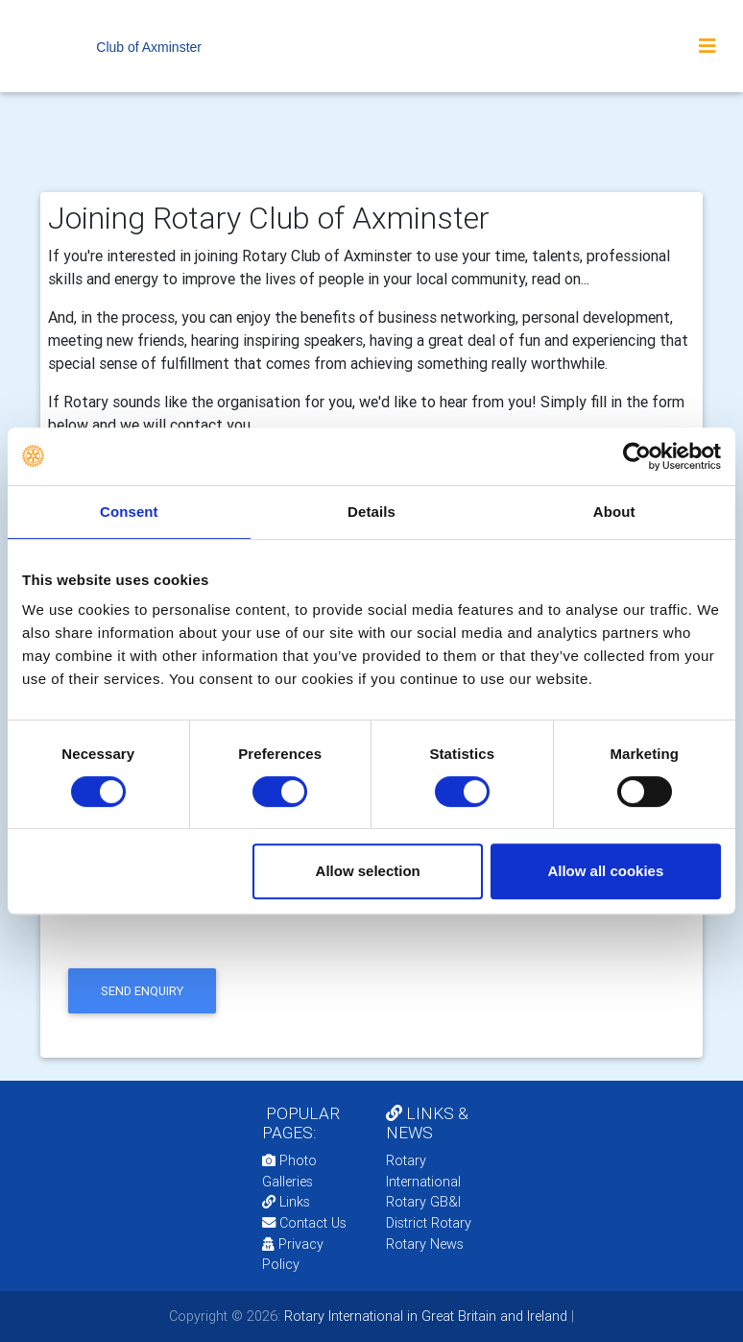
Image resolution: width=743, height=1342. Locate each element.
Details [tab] (371, 511)
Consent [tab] (129, 511)
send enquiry (142, 991)
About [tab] (614, 511)
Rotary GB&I (423, 1201)
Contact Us (304, 1223)
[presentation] (208, 925)
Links (286, 1201)
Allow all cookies (605, 871)
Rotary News (425, 1244)
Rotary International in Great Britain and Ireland (423, 1316)
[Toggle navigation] (707, 46)
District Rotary (428, 1223)
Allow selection (368, 871)
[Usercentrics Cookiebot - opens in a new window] (637, 456)
